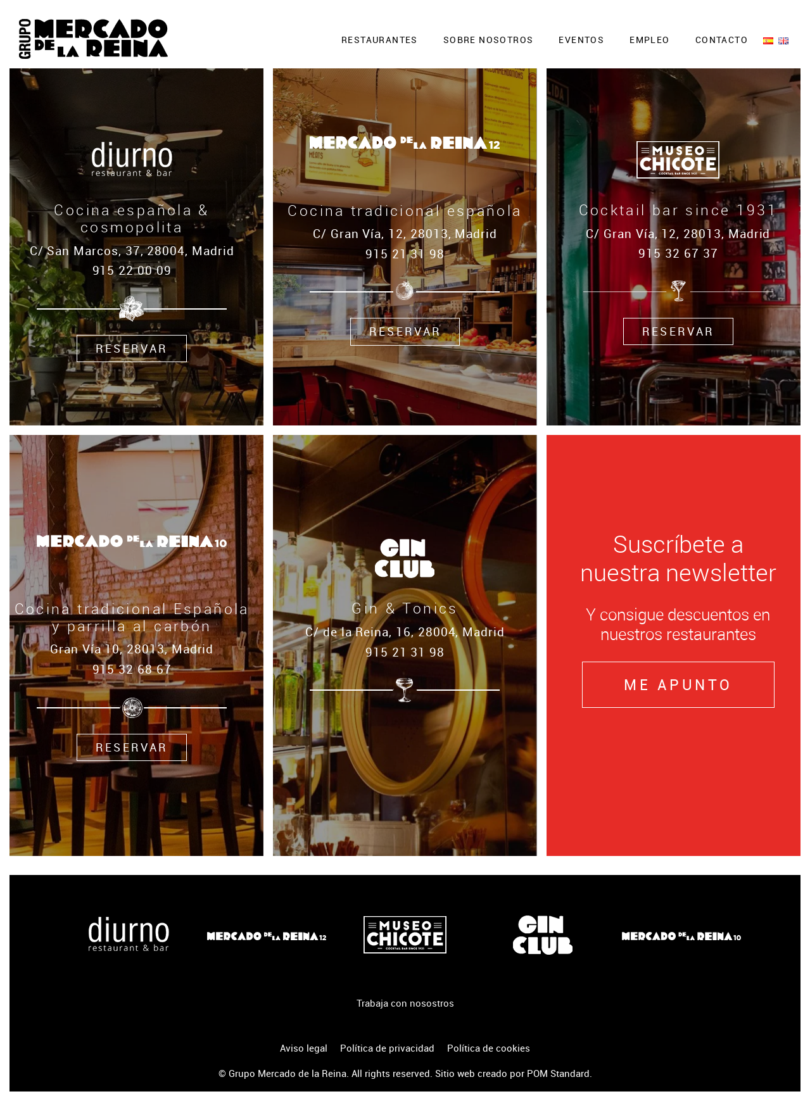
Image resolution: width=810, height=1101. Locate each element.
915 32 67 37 (678, 253)
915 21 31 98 (405, 652)
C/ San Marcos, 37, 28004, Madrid (132, 250)
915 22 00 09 (132, 270)
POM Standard (558, 1073)
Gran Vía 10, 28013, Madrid (131, 649)
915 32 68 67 (132, 669)
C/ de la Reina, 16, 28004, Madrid (405, 631)
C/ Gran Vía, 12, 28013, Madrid (405, 233)
